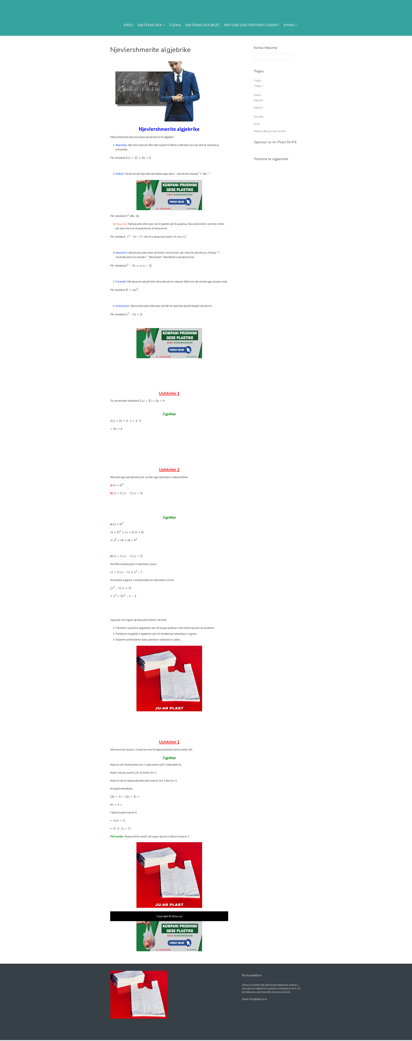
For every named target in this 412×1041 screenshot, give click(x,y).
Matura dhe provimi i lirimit (251, 20)
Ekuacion (121, 223)
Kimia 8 (258, 100)
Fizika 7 (258, 85)
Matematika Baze (202, 20)
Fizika (175, 20)
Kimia (290, 20)
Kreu (128, 20)
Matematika (151, 20)
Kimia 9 (258, 107)
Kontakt (258, 116)
